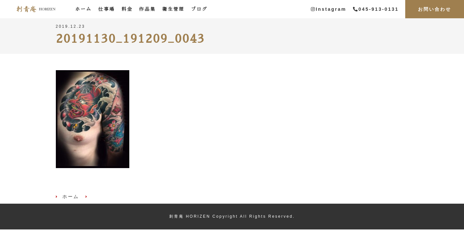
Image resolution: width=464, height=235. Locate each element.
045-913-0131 (376, 9)
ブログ (199, 9)
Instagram (328, 9)
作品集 (147, 9)
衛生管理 (173, 9)
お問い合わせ (434, 9)
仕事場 (106, 9)
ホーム (83, 9)
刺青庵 (36, 9)
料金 (127, 9)
